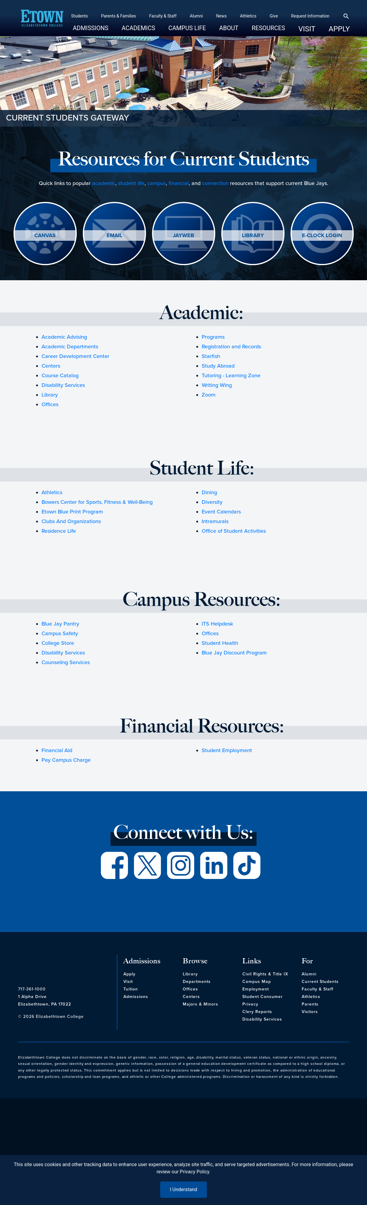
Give (262, 16)
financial (179, 183)
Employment (255, 989)
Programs (213, 337)
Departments (197, 981)
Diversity (212, 502)
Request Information (298, 16)
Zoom (209, 394)
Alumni (184, 16)
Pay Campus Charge (66, 760)
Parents (310, 1004)
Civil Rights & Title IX (265, 974)
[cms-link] (66, 966)
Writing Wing (217, 385)
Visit (295, 29)
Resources (256, 30)
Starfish (211, 356)
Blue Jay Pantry (60, 623)
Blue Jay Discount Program (234, 652)
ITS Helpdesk (217, 623)
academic (103, 183)
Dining (209, 492)
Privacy (250, 1004)
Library (50, 394)
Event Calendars (221, 511)
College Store (58, 643)
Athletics (236, 16)
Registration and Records (231, 346)
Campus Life (175, 30)
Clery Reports (257, 1011)
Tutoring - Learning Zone (231, 375)
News (209, 16)
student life (131, 183)
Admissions (78, 30)
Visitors (310, 1011)
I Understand (183, 1189)
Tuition (130, 989)
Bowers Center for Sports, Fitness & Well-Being (97, 502)
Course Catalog (60, 375)
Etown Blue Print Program (72, 511)
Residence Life (59, 531)
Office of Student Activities (234, 531)
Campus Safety (60, 633)
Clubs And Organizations (71, 521)
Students (67, 16)
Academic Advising (64, 337)
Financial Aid (57, 750)
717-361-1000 (32, 989)
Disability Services (63, 385)
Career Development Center (75, 356)
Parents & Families (106, 16)
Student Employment (227, 750)
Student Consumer (262, 996)
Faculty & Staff (151, 16)
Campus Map (256, 981)
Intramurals (215, 521)
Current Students (320, 981)
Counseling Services (66, 662)
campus (156, 183)
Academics (126, 30)
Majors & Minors (200, 1004)
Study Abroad (218, 365)
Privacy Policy (194, 1172)
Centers (51, 365)
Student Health (220, 643)
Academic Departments (70, 346)
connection (215, 183)
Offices (50, 404)
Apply (327, 29)
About (216, 30)
